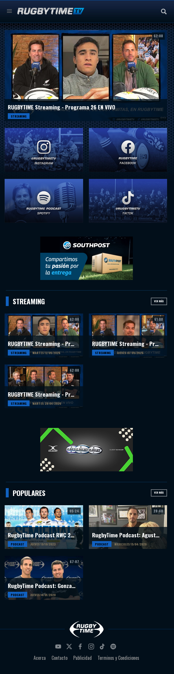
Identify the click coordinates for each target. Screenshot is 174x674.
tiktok (103, 648)
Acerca (40, 657)
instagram (92, 648)
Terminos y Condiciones (118, 657)
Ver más (159, 301)
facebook (81, 648)
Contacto (59, 657)
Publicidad (82, 657)
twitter (70, 648)
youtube (59, 648)
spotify (114, 648)
